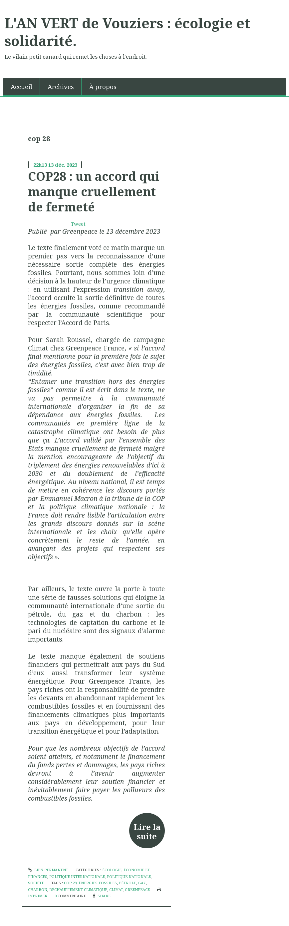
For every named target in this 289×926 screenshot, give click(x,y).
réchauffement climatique (78, 889)
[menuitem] (21, 86)
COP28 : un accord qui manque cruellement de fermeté (93, 191)
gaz (142, 882)
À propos (103, 86)
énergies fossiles (98, 882)
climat (116, 889)
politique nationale (129, 876)
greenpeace (137, 889)
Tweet (78, 223)
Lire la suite (147, 832)
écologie (112, 869)
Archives (61, 86)
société (36, 882)
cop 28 (70, 882)
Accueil (21, 86)
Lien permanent (48, 869)
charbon (37, 889)
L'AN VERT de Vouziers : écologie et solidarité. (127, 32)
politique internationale (77, 876)
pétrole (127, 882)
